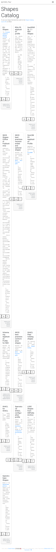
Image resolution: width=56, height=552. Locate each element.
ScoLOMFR (30, 152)
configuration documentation (18, 432)
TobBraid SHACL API (48, 548)
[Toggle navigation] (53, 2)
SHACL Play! (6, 2)
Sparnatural (18, 426)
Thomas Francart (11, 548)
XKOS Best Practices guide (18, 162)
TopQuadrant (27, 550)
